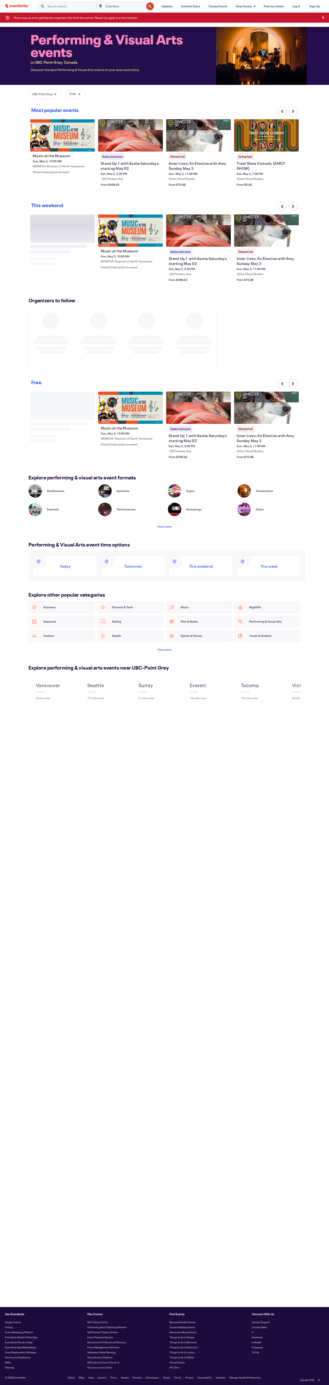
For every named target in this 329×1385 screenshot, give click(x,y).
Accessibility (204, 1377)
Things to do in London (182, 1352)
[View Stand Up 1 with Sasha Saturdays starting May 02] (130, 135)
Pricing (9, 1327)
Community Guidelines (18, 1357)
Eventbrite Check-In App (19, 1342)
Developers (152, 1377)
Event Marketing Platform (19, 1332)
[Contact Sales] (191, 6)
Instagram (257, 1347)
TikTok (255, 1352)
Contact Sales (259, 1327)
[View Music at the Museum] (62, 135)
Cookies (220, 1377)
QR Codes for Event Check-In (103, 1362)
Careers (102, 1377)
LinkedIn (256, 1342)
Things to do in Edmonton (184, 1347)
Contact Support (261, 1322)
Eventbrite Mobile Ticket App (21, 1337)
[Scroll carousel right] (293, 111)
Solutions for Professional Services (106, 1342)
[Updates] (167, 6)
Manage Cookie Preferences (245, 1377)
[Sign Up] (314, 6)
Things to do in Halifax (182, 1357)
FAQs (8, 1362)
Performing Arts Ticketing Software (106, 1327)
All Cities (174, 1367)
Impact (125, 1377)
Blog (81, 1377)
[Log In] (296, 6)
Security (137, 1377)
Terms (177, 1377)
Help (91, 1377)
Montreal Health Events (183, 1322)
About (71, 1377)
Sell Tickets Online (97, 1322)
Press (114, 1377)
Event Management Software (103, 1347)
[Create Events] (218, 6)
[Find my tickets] (273, 6)
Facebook (257, 1337)
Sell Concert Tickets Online (102, 1332)
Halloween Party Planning (101, 1352)
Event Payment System (100, 1337)
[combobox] (124, 6)
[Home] (16, 6)
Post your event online (99, 1367)
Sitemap (9, 1367)
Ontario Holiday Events (182, 1327)
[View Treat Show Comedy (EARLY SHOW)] (266, 135)
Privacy (189, 1377)
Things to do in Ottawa (182, 1337)
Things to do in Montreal (183, 1342)
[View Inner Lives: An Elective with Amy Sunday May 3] (198, 135)
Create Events (13, 1322)
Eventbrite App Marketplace (20, 1347)
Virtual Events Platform (99, 1357)
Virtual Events (177, 1362)
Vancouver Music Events (183, 1332)
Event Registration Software (20, 1352)
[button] (245, 6)
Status (166, 1377)
